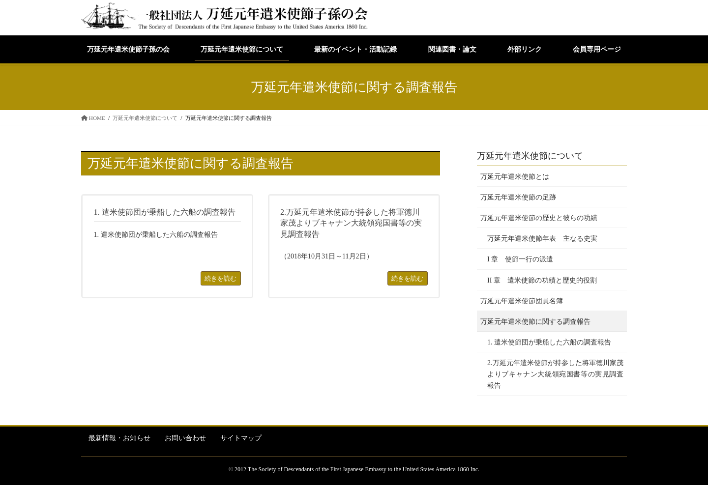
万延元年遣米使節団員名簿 (521, 301)
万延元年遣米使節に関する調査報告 (535, 321)
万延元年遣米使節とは (514, 176)
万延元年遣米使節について (530, 156)
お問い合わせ (185, 438)
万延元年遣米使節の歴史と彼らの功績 (538, 218)
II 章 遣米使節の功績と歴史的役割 (542, 280)
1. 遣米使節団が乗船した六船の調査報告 (549, 342)
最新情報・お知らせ (119, 438)
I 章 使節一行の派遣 (520, 259)
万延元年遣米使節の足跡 (518, 197)
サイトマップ (241, 438)
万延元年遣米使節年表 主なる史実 (542, 238)
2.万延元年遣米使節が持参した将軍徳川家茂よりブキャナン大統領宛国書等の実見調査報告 (555, 374)
